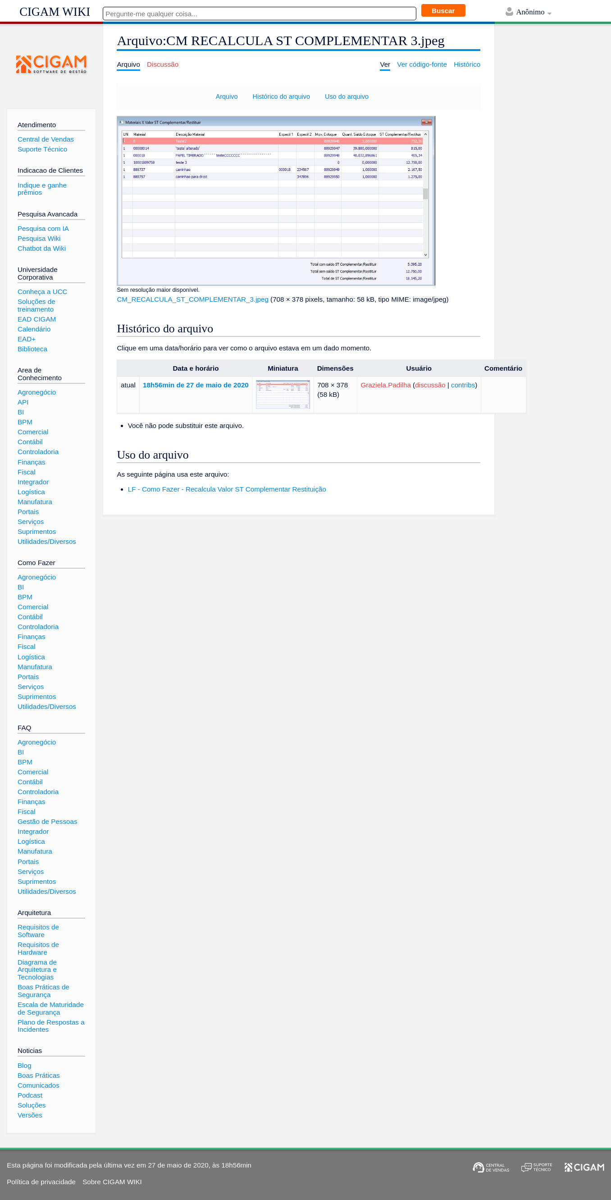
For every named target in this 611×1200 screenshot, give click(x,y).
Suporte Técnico (42, 149)
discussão (430, 385)
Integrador (33, 482)
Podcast (30, 1095)
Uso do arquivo (347, 96)
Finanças (32, 462)
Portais (28, 511)
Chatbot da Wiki (42, 248)
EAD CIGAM (37, 319)
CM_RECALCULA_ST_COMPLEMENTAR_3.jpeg (192, 299)
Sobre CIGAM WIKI (112, 1182)
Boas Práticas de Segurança (43, 990)
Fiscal (27, 472)
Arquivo (227, 96)
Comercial (33, 432)
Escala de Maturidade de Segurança (51, 1008)
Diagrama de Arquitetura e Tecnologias (37, 969)
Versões (30, 1115)
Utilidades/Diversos (47, 541)
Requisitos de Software (38, 930)
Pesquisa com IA (43, 228)
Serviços (31, 521)
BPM (25, 422)
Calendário (34, 329)
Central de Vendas (46, 139)
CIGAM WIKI (54, 11)
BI (21, 412)
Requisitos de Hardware (38, 948)
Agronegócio (37, 392)
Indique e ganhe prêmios (42, 189)
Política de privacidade (41, 1182)
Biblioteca (32, 349)
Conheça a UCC (43, 291)
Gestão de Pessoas (48, 821)
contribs (463, 385)
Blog (24, 1065)
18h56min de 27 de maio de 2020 (196, 385)
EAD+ (27, 339)
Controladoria (38, 451)
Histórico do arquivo (281, 96)
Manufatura (35, 502)
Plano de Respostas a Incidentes (51, 1026)
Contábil (30, 442)
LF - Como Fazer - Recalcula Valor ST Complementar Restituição (227, 489)
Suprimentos (37, 531)
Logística (31, 492)
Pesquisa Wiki (39, 238)
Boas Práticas (39, 1075)
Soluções (32, 1105)
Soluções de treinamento (36, 305)
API (23, 402)
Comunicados (38, 1085)
